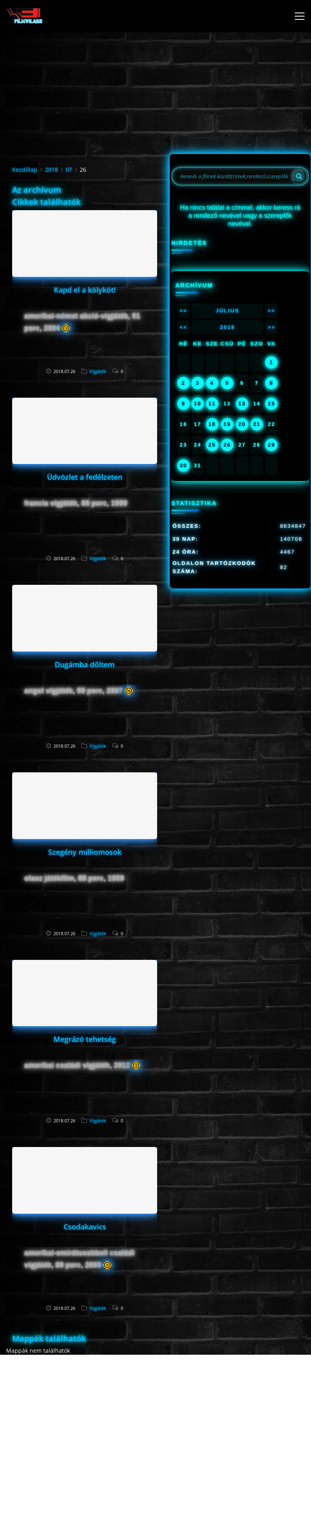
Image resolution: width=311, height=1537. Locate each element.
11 (211, 404)
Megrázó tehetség (84, 1039)
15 (271, 404)
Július (227, 311)
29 (271, 445)
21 (256, 424)
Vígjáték (97, 371)
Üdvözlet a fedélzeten (84, 477)
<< (183, 311)
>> (271, 311)
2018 (51, 169)
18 (211, 424)
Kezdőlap (24, 169)
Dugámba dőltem (85, 664)
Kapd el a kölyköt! (85, 290)
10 (197, 404)
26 (227, 445)
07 (69, 169)
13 (242, 404)
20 (242, 424)
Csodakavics (85, 1227)
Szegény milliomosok (84, 852)
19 (227, 424)
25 (211, 445)
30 (183, 465)
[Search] (299, 176)
